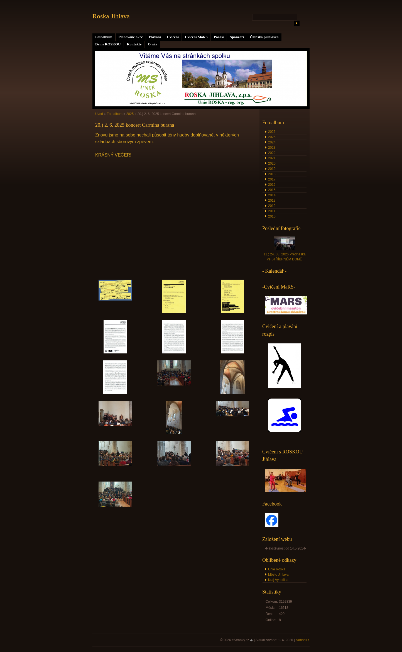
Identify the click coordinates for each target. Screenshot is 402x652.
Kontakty (134, 44)
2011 (272, 211)
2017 (272, 179)
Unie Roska (276, 569)
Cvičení (173, 37)
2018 (272, 174)
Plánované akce (131, 37)
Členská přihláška (264, 37)
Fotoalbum (103, 37)
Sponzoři (237, 37)
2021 (272, 158)
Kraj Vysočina (278, 580)
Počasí (219, 37)
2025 (130, 114)
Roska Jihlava (111, 16)
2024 (272, 142)
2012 (272, 206)
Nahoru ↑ (302, 640)
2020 (272, 163)
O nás (152, 44)
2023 (272, 148)
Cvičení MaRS (196, 37)
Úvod (99, 114)
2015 (272, 190)
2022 (272, 153)
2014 (272, 195)
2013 (272, 200)
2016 (272, 185)
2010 (272, 216)
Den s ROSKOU (108, 44)
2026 (272, 132)
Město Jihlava (278, 575)
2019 (272, 169)
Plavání (155, 37)
